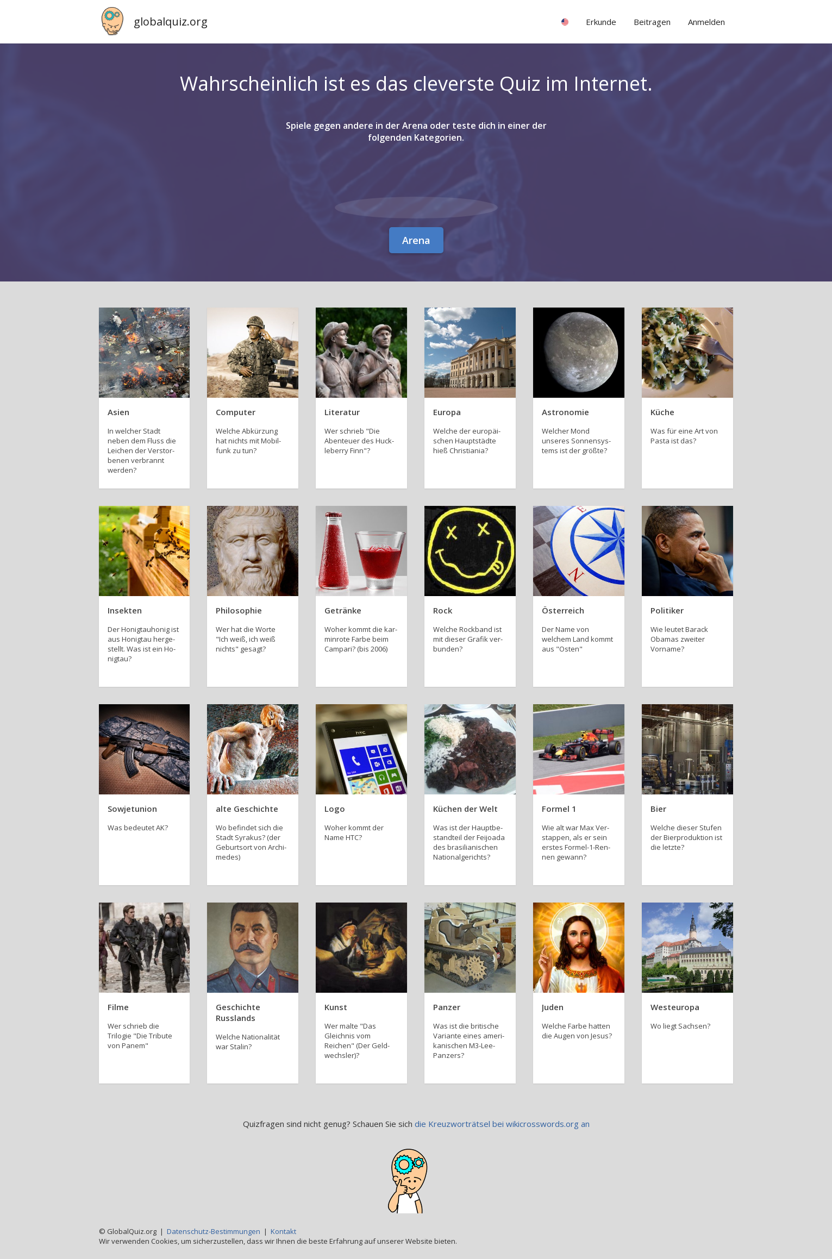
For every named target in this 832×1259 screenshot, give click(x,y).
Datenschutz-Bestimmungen (213, 1231)
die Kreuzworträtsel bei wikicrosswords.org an (502, 1123)
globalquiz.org (171, 21)
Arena (416, 240)
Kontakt (283, 1231)
